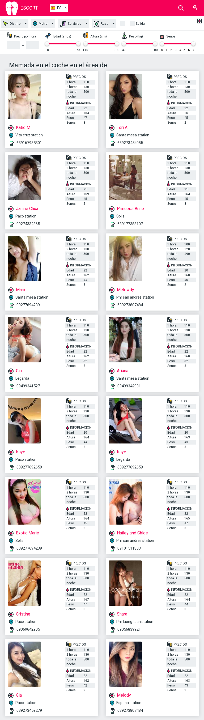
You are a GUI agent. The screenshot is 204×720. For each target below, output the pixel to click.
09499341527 (28, 386)
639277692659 (29, 467)
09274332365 (28, 223)
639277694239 (29, 548)
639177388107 (130, 223)
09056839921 (129, 629)
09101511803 (129, 548)
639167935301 (29, 142)
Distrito (11, 23)
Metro (40, 24)
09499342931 (129, 386)
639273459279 (29, 710)
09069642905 (28, 629)
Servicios (70, 24)
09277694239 (28, 305)
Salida (140, 24)
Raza (101, 24)
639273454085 (130, 142)
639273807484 (130, 305)
